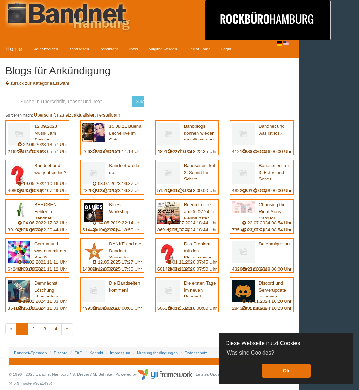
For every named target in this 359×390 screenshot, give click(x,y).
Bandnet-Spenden (30, 352)
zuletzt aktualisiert (78, 115)
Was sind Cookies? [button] (250, 353)
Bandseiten (79, 49)
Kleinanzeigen (45, 49)
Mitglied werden (163, 49)
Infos (133, 49)
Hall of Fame (199, 49)
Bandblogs (109, 49)
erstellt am (109, 115)
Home (13, 49)
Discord (60, 352)
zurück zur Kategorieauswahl (37, 83)
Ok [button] (286, 371)
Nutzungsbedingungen (157, 352)
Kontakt (96, 352)
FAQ (78, 352)
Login (226, 49)
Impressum (120, 352)
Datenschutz (196, 352)
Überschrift (45, 115)
